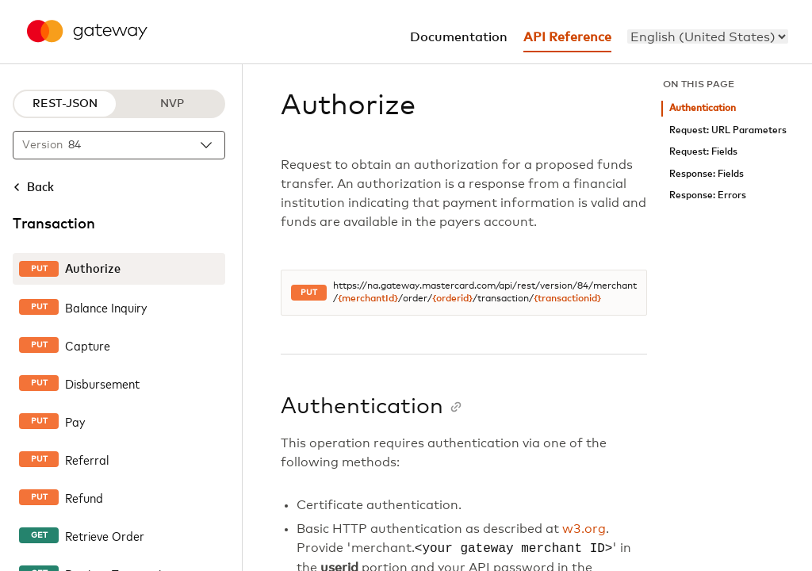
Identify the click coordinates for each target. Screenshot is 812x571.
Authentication (702, 108)
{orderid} (452, 299)
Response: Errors (707, 195)
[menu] (707, 36)
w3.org (584, 529)
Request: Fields (703, 152)
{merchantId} (368, 299)
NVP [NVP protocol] (172, 103)
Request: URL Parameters (728, 130)
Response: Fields (706, 174)
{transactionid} (567, 299)
